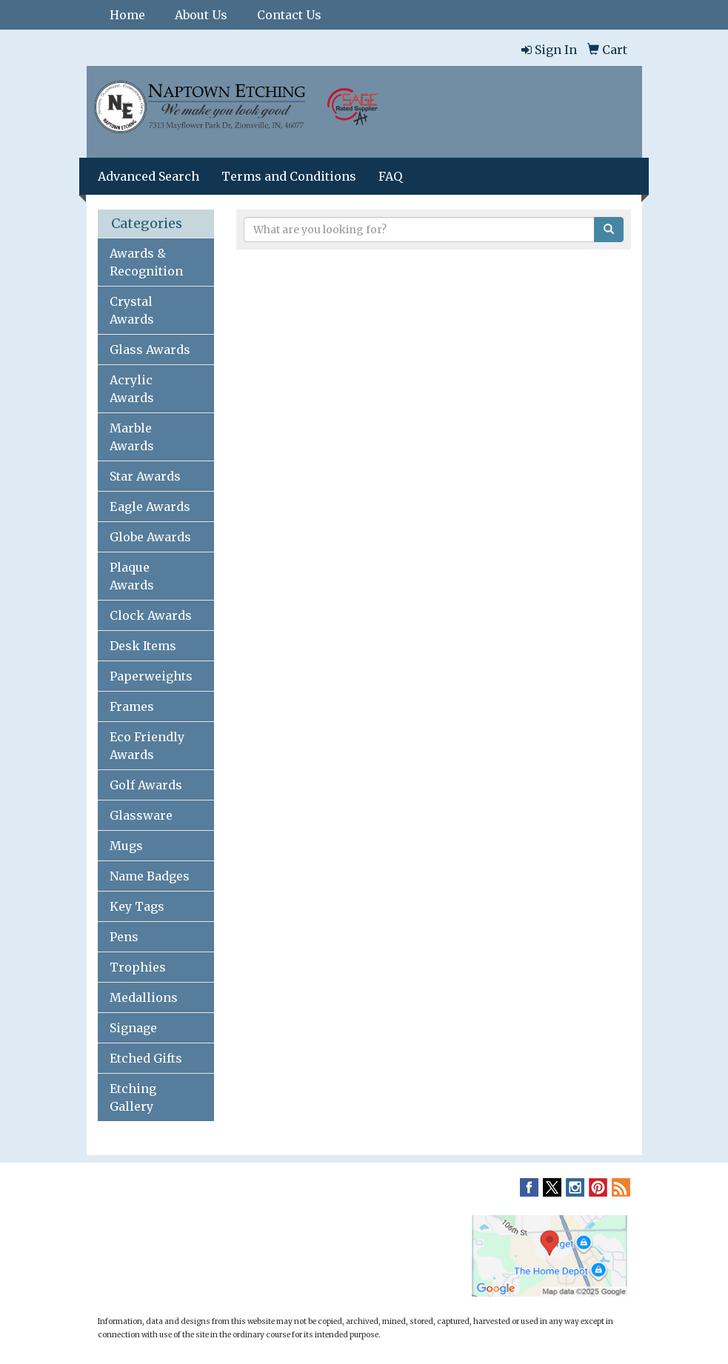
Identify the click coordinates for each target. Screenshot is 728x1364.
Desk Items (143, 645)
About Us (201, 14)
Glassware (141, 815)
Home (127, 14)
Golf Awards (146, 785)
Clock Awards (151, 615)
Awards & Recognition (146, 262)
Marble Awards (132, 437)
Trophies (138, 967)
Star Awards (145, 476)
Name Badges (150, 876)
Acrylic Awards (132, 388)
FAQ (390, 176)
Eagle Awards (150, 506)
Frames (132, 706)
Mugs (126, 845)
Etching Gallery (133, 1097)
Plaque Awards (132, 576)
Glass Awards (150, 349)
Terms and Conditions (288, 176)
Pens (124, 936)
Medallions (144, 997)
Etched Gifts (146, 1058)
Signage (133, 1027)
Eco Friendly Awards (147, 745)
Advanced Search (148, 176)
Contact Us (289, 14)
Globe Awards (150, 536)
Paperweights (151, 676)
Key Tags (137, 906)
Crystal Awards (132, 310)
